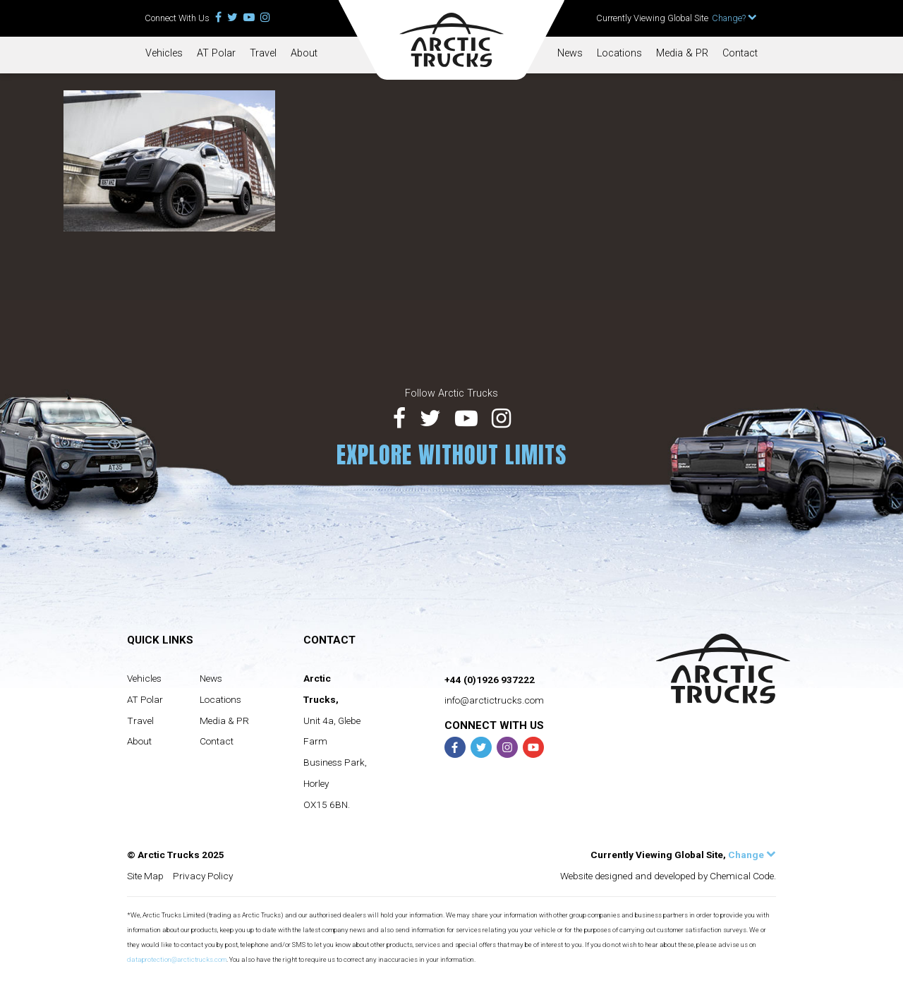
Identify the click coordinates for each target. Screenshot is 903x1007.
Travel (263, 53)
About (304, 53)
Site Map (145, 875)
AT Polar (216, 53)
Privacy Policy (203, 875)
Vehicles (164, 53)
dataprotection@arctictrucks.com (176, 959)
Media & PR (682, 53)
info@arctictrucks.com (494, 700)
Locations (619, 53)
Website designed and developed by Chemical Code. (668, 875)
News (570, 53)
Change (752, 854)
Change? (734, 18)
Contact (740, 53)
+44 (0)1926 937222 (489, 679)
